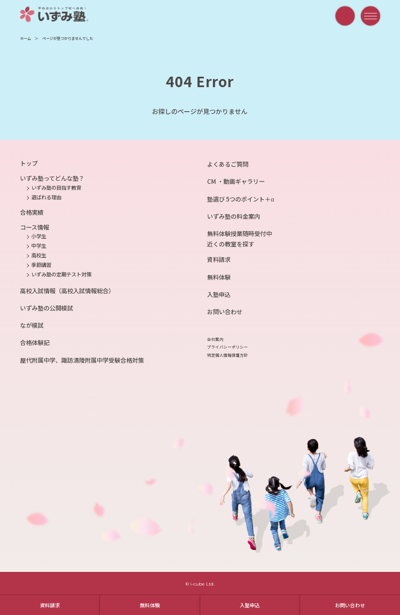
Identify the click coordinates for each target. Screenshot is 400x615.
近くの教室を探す (230, 244)
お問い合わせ (350, 605)
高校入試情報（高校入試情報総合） (67, 290)
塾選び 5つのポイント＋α (240, 199)
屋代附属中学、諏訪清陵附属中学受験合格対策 (82, 360)
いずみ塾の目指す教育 (56, 187)
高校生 (38, 255)
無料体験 (150, 605)
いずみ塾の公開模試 (46, 308)
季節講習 (41, 264)
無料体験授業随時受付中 (239, 233)
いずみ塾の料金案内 (233, 216)
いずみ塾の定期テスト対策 (61, 274)
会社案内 (215, 339)
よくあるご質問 (227, 164)
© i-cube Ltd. (200, 583)
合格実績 (32, 212)
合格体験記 (34, 342)
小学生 (38, 236)
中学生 (38, 245)
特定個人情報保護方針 (227, 355)
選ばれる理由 (46, 197)
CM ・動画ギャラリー (236, 181)
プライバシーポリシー (227, 347)
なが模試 (32, 325)
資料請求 (50, 605)
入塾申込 (250, 605)
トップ (29, 163)
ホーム (25, 38)
